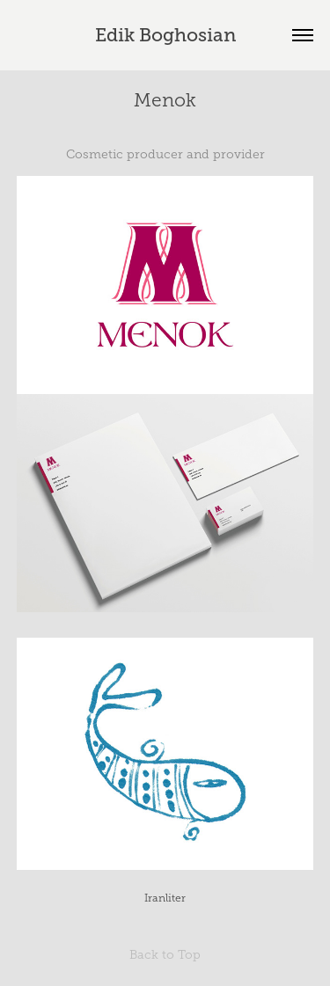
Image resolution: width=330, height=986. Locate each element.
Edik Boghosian (165, 35)
